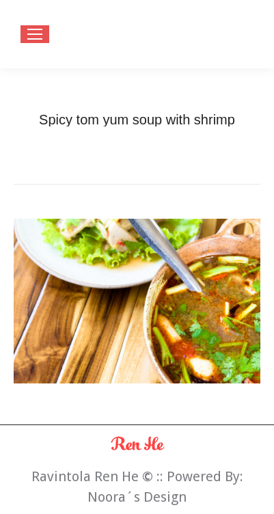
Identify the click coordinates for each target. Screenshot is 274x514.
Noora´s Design (137, 497)
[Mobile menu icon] (34, 34)
